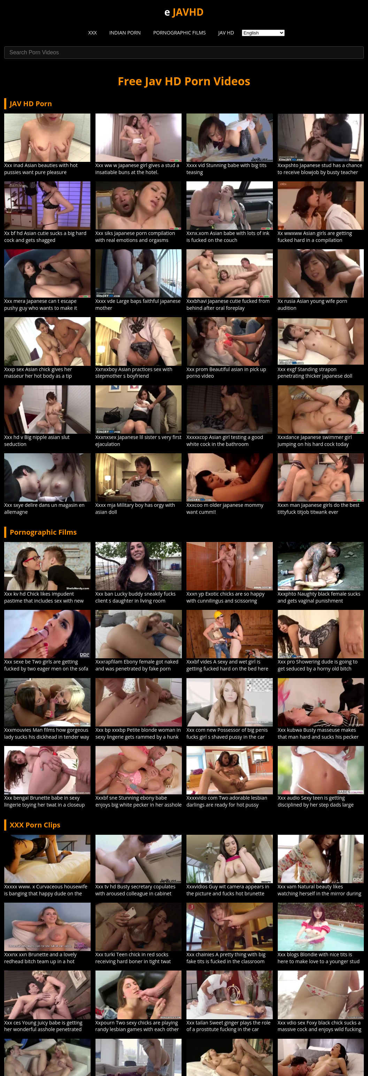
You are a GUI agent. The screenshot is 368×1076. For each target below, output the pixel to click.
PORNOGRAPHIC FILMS (179, 32)
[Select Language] (263, 33)
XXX (92, 32)
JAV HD (226, 32)
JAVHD (188, 11)
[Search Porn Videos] (184, 52)
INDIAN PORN (125, 32)
